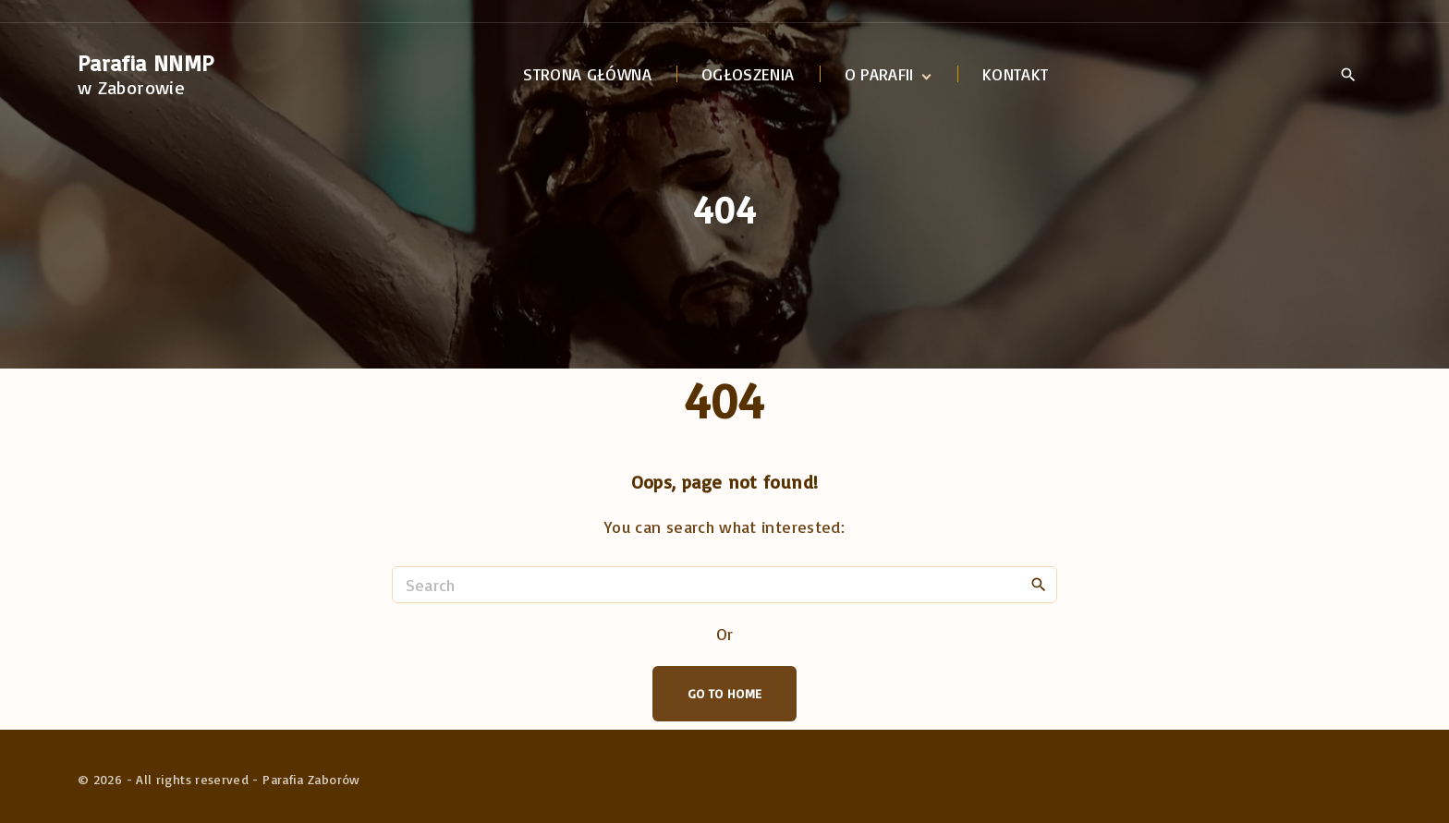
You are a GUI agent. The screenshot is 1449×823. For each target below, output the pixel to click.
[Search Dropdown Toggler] (1347, 76)
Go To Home (725, 693)
